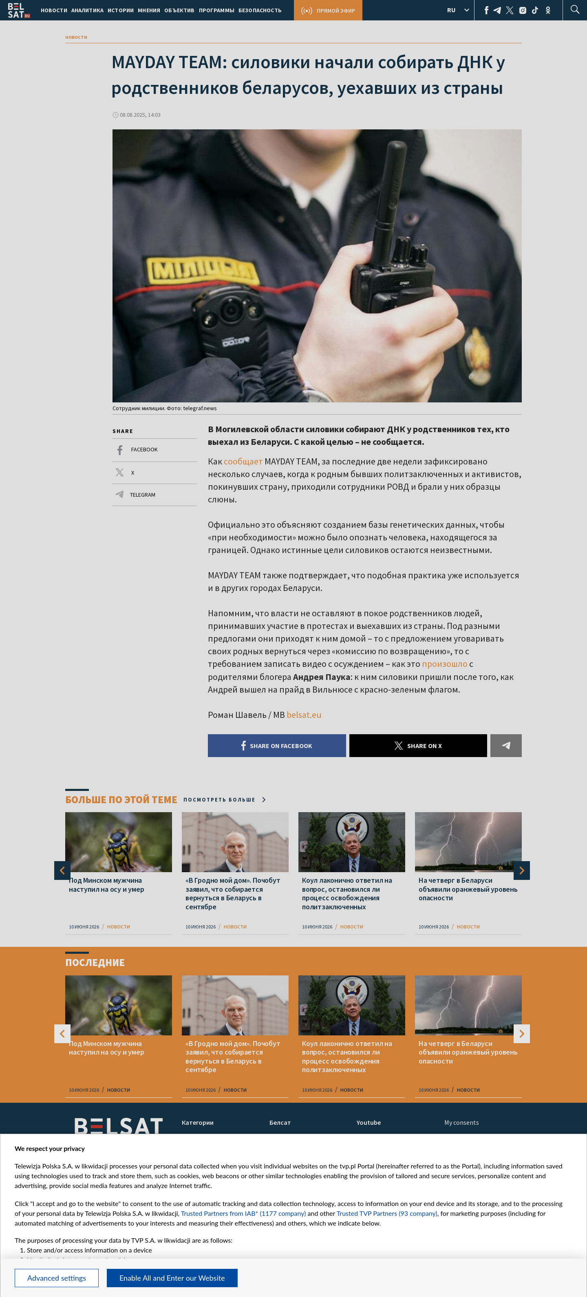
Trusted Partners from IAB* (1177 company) (243, 1213)
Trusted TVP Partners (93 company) (387, 1213)
